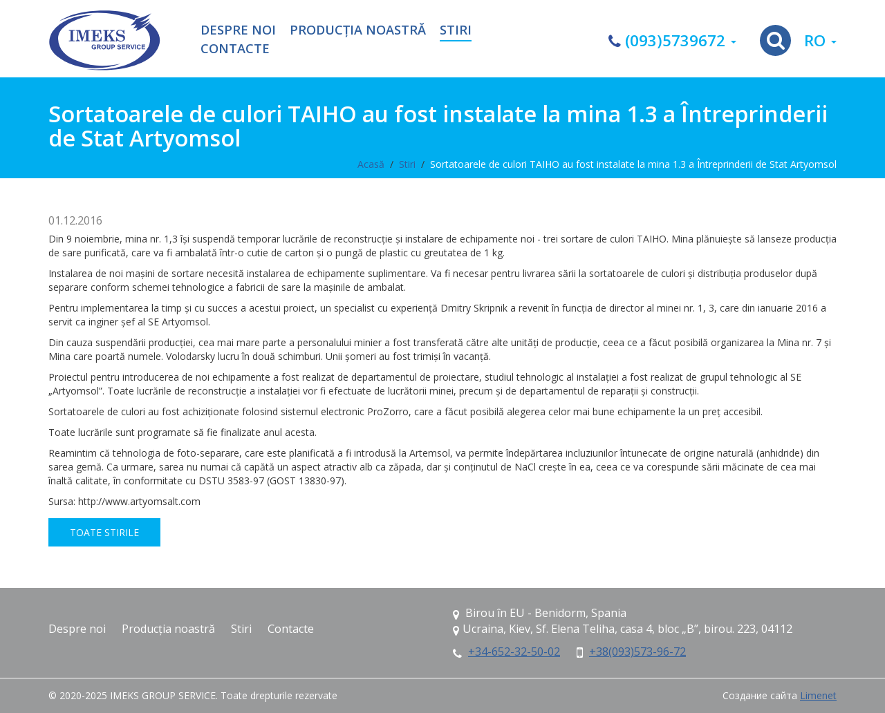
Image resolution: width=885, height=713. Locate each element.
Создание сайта (760, 695)
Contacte (235, 49)
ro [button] (820, 40)
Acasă (370, 164)
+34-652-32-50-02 (514, 651)
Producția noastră (358, 30)
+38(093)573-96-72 (637, 651)
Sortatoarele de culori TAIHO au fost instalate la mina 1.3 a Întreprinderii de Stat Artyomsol (633, 164)
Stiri (456, 30)
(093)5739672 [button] (672, 40)
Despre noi (238, 30)
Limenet (818, 695)
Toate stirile (104, 532)
